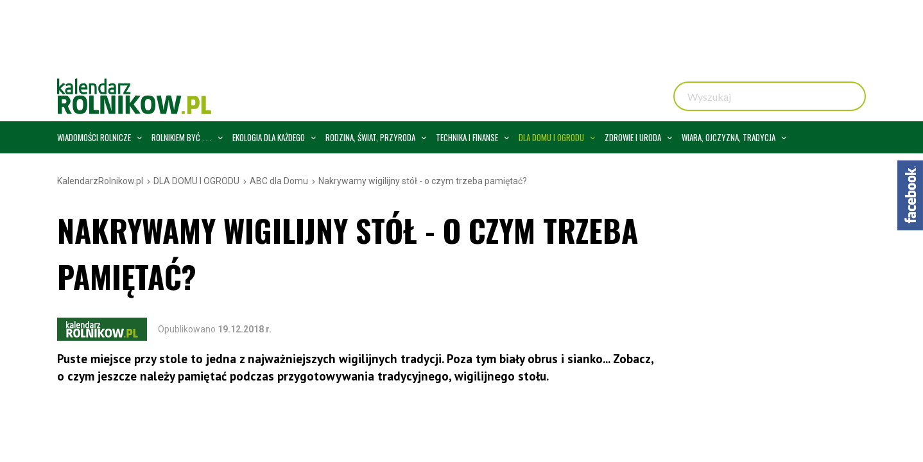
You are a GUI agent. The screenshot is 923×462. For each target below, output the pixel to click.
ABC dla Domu (279, 181)
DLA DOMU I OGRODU (196, 181)
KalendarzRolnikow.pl (100, 181)
